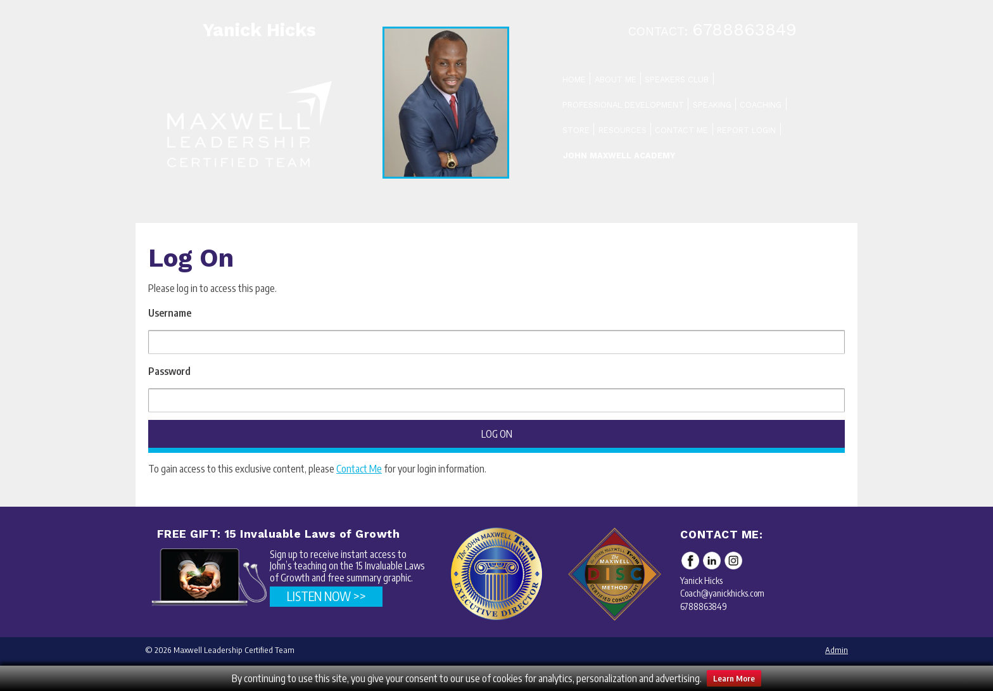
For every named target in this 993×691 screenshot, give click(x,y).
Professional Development (623, 105)
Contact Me (681, 130)
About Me (615, 79)
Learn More (734, 678)
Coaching (760, 105)
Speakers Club (677, 79)
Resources (622, 130)
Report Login (746, 130)
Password (169, 371)
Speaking (712, 105)
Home (574, 79)
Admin (836, 650)
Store (576, 130)
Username (169, 313)
